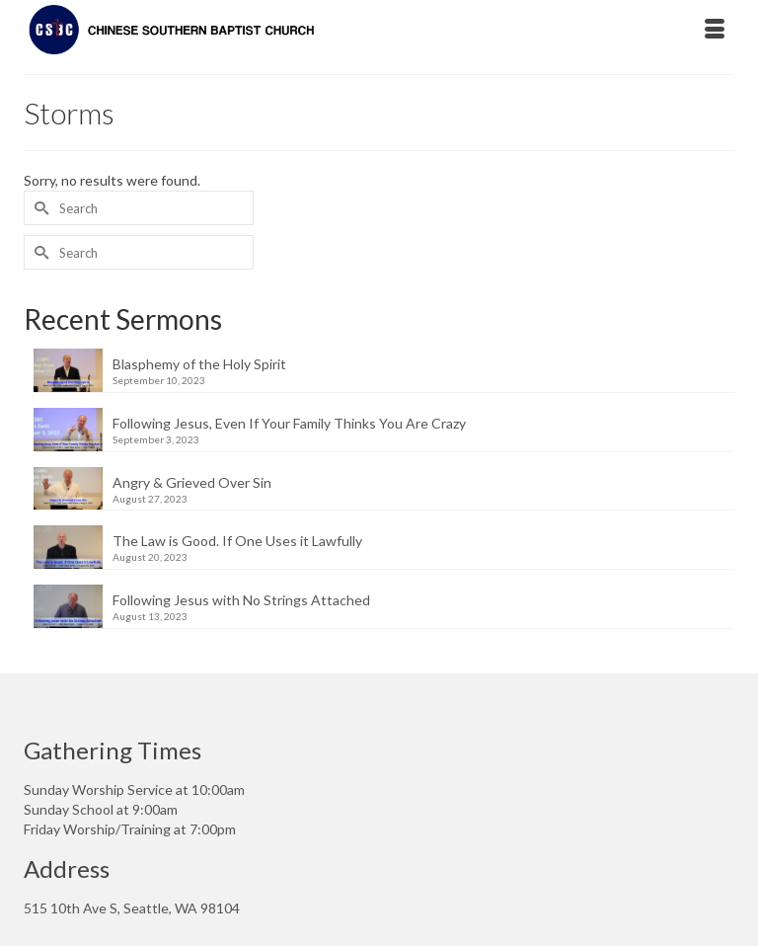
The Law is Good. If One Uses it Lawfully (237, 540)
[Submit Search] (38, 208)
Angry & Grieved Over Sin (192, 482)
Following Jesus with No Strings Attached (241, 599)
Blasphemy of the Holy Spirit (199, 363)
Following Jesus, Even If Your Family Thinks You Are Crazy (289, 423)
